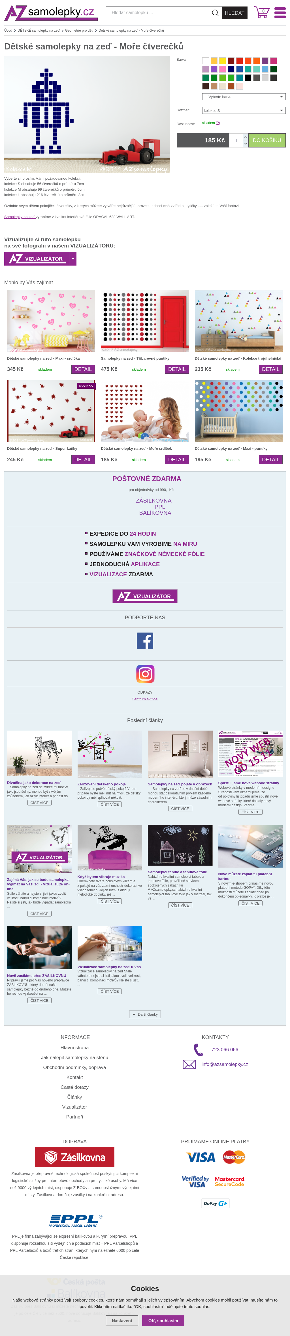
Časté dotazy (75, 1087)
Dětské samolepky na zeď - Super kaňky (42, 448)
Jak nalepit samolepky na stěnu (74, 1057)
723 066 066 (225, 1049)
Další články (148, 1014)
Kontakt (75, 1077)
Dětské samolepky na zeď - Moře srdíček (136, 448)
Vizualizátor (74, 1107)
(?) (218, 123)
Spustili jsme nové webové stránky (248, 783)
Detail (83, 369)
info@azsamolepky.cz (225, 1064)
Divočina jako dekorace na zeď (34, 783)
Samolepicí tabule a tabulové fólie (177, 872)
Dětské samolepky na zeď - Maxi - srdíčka (43, 358)
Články (74, 1097)
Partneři (74, 1117)
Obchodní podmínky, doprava (74, 1067)
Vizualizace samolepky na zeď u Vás (109, 967)
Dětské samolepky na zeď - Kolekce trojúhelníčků (238, 358)
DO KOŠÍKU (267, 140)
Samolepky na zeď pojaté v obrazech (180, 784)
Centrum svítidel (145, 699)
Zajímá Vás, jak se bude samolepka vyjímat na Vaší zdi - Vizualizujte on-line (38, 884)
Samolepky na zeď (20, 217)
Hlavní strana (74, 1047)
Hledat (235, 13)
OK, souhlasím (163, 1320)
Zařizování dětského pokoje (102, 784)
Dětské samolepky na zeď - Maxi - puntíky (231, 448)
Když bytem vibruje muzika (101, 877)
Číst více (39, 803)
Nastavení (122, 1320)
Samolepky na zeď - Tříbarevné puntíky (135, 358)
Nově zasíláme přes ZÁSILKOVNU (36, 976)
